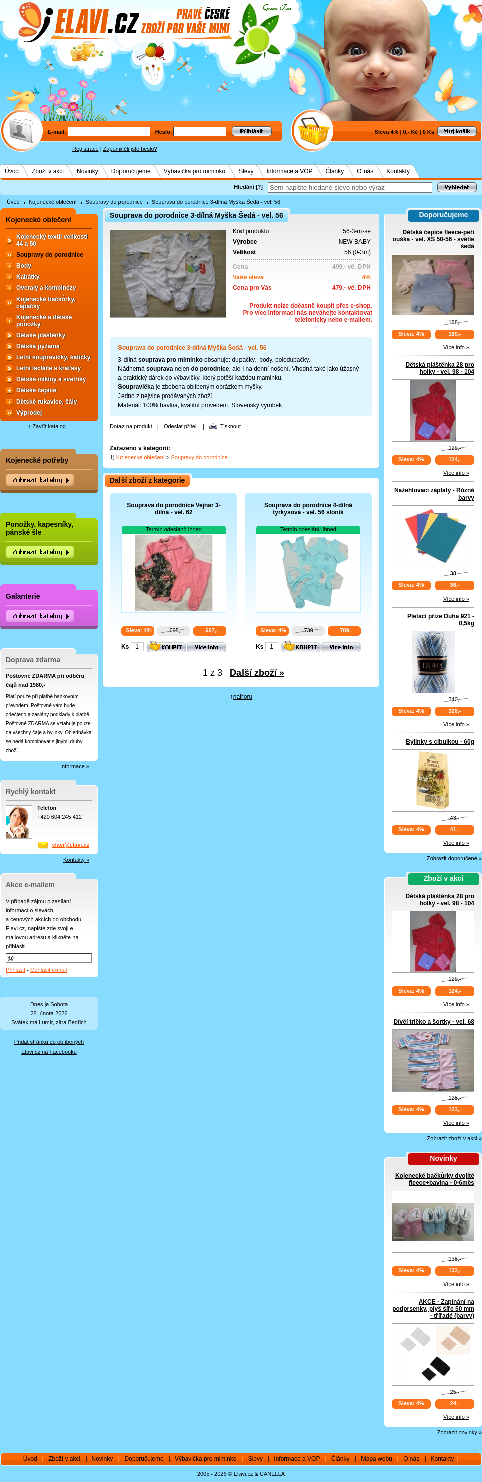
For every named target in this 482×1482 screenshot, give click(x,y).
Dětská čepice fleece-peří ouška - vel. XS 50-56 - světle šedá (433, 239)
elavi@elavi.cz (70, 845)
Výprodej (29, 412)
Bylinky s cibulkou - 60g (440, 741)
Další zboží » (257, 673)
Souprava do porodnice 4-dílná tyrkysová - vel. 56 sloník (308, 509)
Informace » (74, 766)
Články (335, 171)
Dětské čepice (36, 390)
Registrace (85, 149)
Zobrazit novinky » (459, 1432)
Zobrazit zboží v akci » (454, 1138)
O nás (365, 171)
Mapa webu (376, 1458)
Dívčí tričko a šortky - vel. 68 (434, 1021)
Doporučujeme (131, 171)
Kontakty (398, 171)
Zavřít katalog (49, 426)
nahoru (242, 696)
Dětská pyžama (38, 346)
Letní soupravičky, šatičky (53, 357)
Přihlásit (15, 970)
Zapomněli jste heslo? (130, 149)
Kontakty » (76, 860)
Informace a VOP (290, 171)
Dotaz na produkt (131, 426)
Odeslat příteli (181, 426)
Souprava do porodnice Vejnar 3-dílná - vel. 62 (173, 509)
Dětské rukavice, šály (46, 401)
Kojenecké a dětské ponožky (44, 321)
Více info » (456, 347)
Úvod (12, 171)
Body (23, 265)
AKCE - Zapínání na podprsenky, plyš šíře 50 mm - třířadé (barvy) (433, 1308)
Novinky (87, 171)
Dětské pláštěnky (40, 335)
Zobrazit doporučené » (454, 858)
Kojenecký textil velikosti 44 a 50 (52, 240)
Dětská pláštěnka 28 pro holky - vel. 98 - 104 (440, 368)
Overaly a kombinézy (46, 287)
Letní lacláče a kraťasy (48, 368)
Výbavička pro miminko (194, 171)
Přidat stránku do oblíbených (49, 1042)
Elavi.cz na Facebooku (49, 1052)
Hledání (244, 187)
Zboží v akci (48, 171)
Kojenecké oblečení (53, 202)
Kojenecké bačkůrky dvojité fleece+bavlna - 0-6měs (434, 1179)
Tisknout (230, 426)
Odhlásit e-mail (48, 970)
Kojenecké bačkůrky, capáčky (46, 302)
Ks (125, 646)
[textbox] (350, 187)
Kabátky (28, 276)
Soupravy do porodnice (114, 202)
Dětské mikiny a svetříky (51, 379)
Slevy (245, 171)
